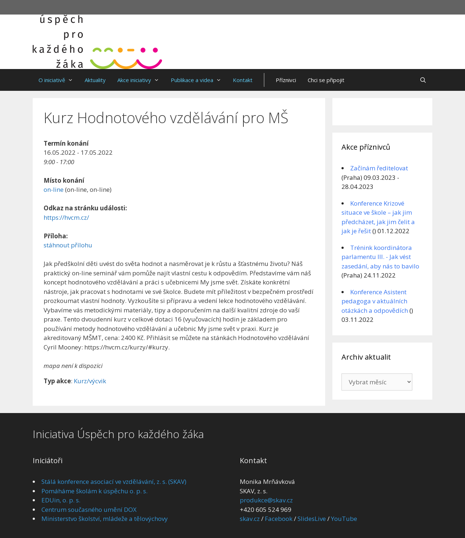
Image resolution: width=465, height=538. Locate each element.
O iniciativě (59, 80)
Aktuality (95, 80)
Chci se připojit (326, 80)
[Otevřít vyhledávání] (423, 80)
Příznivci (286, 80)
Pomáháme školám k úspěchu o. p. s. (94, 491)
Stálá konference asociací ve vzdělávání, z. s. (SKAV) (113, 481)
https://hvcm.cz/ (66, 217)
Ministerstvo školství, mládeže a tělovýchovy (104, 518)
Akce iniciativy (141, 80)
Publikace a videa (199, 80)
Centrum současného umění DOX (89, 509)
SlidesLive (312, 518)
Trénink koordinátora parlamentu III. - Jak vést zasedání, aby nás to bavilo (380, 256)
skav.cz (250, 518)
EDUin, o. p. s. (60, 500)
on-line (54, 189)
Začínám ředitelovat (379, 168)
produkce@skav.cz (266, 500)
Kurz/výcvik (90, 381)
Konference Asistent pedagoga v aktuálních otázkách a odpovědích (374, 301)
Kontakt (242, 80)
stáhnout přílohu (68, 245)
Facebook (278, 518)
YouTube (344, 518)
